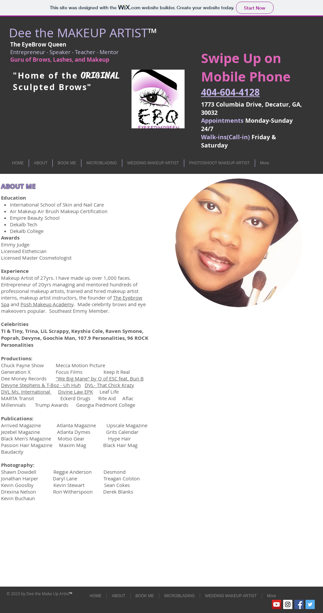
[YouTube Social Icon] (276, 604)
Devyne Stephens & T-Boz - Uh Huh (41, 385)
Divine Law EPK (75, 391)
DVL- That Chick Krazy (109, 385)
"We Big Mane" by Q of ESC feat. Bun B (100, 378)
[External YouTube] (242, 359)
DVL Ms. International (26, 391)
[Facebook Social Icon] (299, 604)
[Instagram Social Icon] (287, 604)
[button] (40, 163)
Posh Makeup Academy (46, 304)
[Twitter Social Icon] (310, 604)
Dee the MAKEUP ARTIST (78, 32)
